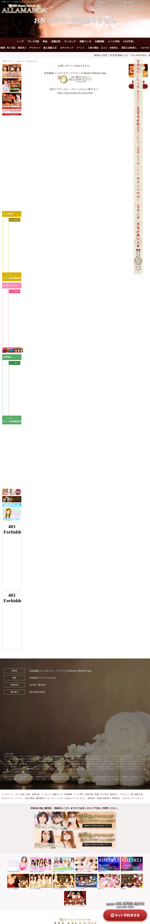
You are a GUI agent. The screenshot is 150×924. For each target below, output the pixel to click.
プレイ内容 (33, 41)
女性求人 (113, 48)
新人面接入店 (50, 48)
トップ (20, 41)
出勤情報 (99, 41)
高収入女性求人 (129, 48)
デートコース (57, 798)
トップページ (7, 794)
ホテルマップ (66, 48)
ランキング (70, 41)
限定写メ (22, 48)
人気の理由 (93, 48)
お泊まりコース (72, 798)
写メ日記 (11, 48)
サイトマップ (137, 798)
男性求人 (116, 798)
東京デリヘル (11, 275)
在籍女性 (55, 41)
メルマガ (144, 48)
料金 (45, 41)
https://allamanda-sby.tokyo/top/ (75, 93)
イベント (80, 48)
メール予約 (114, 41)
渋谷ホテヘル (11, 418)
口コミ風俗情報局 (12, 278)
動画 (3, 48)
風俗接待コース (43, 798)
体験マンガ (85, 41)
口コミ (104, 48)
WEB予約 (128, 41)
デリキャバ (34, 48)
